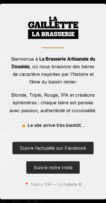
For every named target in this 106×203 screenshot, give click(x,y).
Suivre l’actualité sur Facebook (53, 148)
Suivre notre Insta (53, 167)
